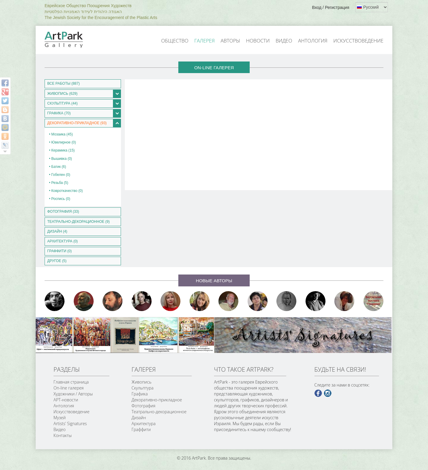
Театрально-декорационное (159, 411)
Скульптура (143, 388)
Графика (140, 394)
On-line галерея (69, 388)
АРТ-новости (66, 400)
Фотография (143, 406)
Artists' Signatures (70, 423)
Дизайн (139, 417)
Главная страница (71, 382)
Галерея (204, 40)
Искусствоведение (358, 40)
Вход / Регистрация (330, 7)
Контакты (63, 435)
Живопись (142, 382)
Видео (284, 40)
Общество (174, 40)
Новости (258, 40)
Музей (60, 417)
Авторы (230, 40)
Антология (313, 40)
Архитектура (144, 423)
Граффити (141, 429)
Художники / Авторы (73, 394)
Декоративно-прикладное (157, 400)
